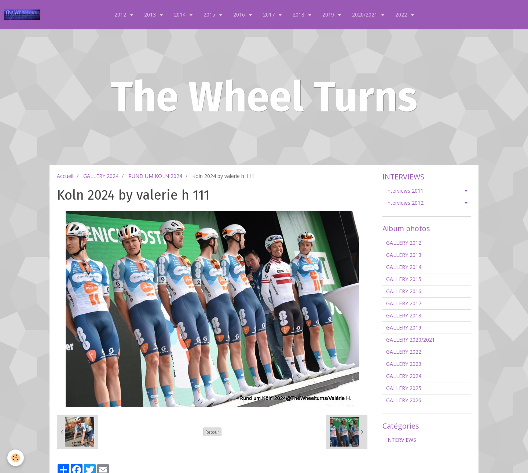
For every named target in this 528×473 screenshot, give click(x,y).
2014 (180, 14)
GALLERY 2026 (403, 400)
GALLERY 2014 (403, 266)
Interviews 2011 (404, 190)
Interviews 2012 (404, 202)
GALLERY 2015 (403, 279)
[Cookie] (15, 458)
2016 (239, 14)
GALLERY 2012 (403, 242)
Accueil (65, 175)
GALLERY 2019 (403, 327)
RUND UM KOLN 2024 (155, 175)
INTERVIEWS (401, 439)
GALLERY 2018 (403, 315)
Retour (212, 432)
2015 (210, 14)
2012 (121, 14)
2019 (329, 14)
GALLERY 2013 (403, 254)
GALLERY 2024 (100, 175)
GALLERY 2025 (403, 388)
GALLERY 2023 (403, 363)
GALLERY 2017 (403, 303)
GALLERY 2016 (403, 291)
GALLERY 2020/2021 (410, 339)
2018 (299, 14)
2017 (269, 14)
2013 (150, 14)
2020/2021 (365, 14)
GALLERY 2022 (403, 351)
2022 (401, 14)
